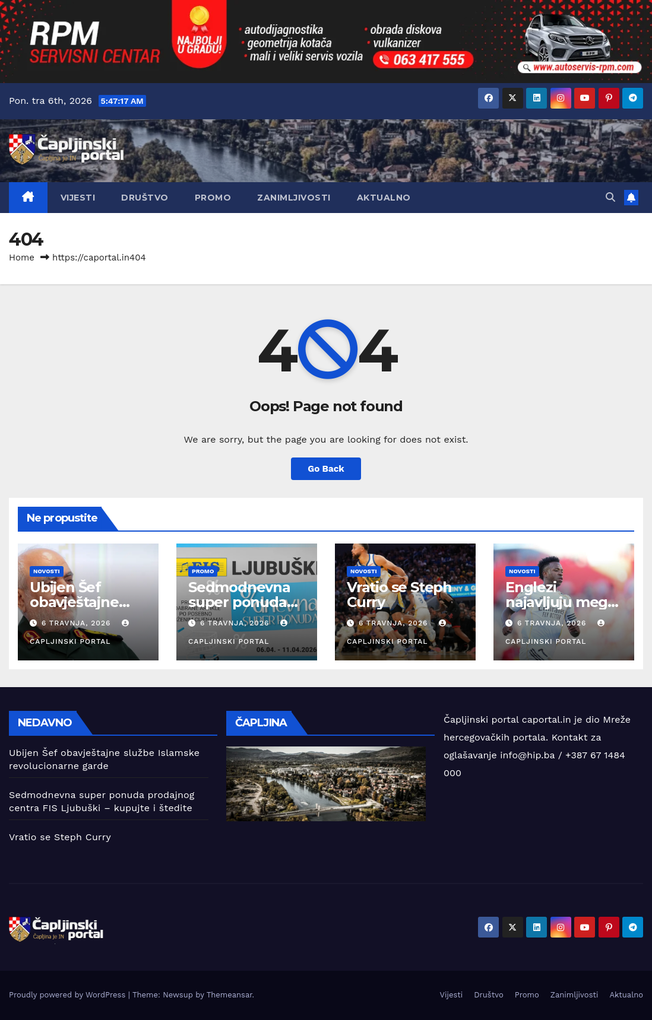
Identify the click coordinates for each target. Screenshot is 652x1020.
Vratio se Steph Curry (399, 595)
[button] (610, 197)
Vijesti (78, 197)
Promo (213, 197)
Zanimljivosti (294, 197)
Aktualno (384, 197)
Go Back (326, 468)
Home (21, 257)
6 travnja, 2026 (77, 623)
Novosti (46, 571)
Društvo (145, 197)
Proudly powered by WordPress (68, 994)
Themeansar (229, 994)
